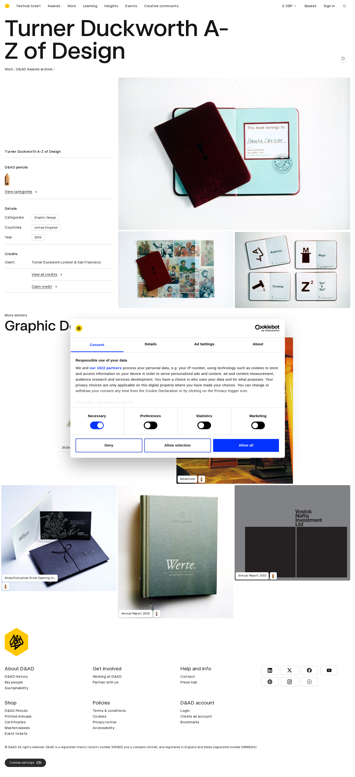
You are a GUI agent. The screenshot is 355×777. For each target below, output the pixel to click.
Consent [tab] (97, 345)
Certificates (15, 722)
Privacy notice (105, 722)
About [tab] (258, 344)
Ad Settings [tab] (204, 344)
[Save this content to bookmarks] (343, 58)
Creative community (161, 6)
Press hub (188, 682)
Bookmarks (190, 722)
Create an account (196, 716)
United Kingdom (46, 227)
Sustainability (16, 688)
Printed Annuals (18, 716)
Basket (311, 6)
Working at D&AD (107, 676)
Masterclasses (17, 728)
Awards (54, 6)
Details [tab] (151, 344)
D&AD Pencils (16, 711)
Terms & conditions (109, 711)
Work (71, 6)
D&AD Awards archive (34, 69)
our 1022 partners (106, 368)
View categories (21, 191)
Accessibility (104, 728)
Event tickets (16, 733)
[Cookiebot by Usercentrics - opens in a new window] (258, 328)
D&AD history (16, 676)
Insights (111, 6)
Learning (90, 6)
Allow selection (177, 445)
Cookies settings (25, 762)
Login (185, 711)
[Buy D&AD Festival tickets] (29, 6)
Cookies (100, 716)
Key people (14, 682)
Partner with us (106, 682)
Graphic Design (45, 217)
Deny (108, 445)
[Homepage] (7, 6)
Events (131, 6)
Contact (187, 676)
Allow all (246, 445)
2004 (38, 237)
